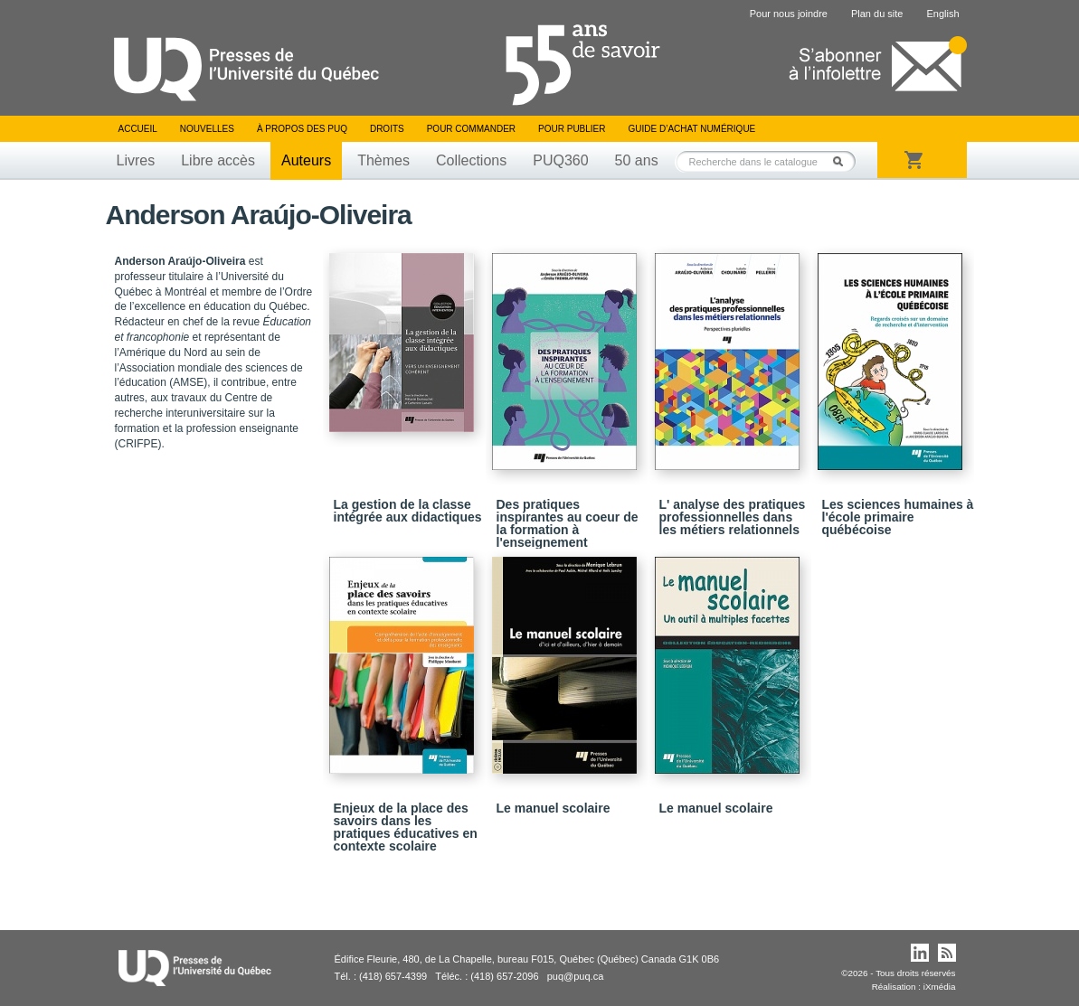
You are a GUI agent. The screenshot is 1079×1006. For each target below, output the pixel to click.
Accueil (137, 129)
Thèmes (383, 160)
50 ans (636, 160)
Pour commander (471, 129)
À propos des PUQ (302, 129)
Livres (136, 160)
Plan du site (877, 13)
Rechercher (843, 161)
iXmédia (939, 987)
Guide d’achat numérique (692, 129)
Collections (471, 160)
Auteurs (306, 160)
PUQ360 (560, 160)
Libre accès (218, 160)
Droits (387, 129)
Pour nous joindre (789, 13)
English (942, 13)
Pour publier (571, 129)
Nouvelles (207, 129)
